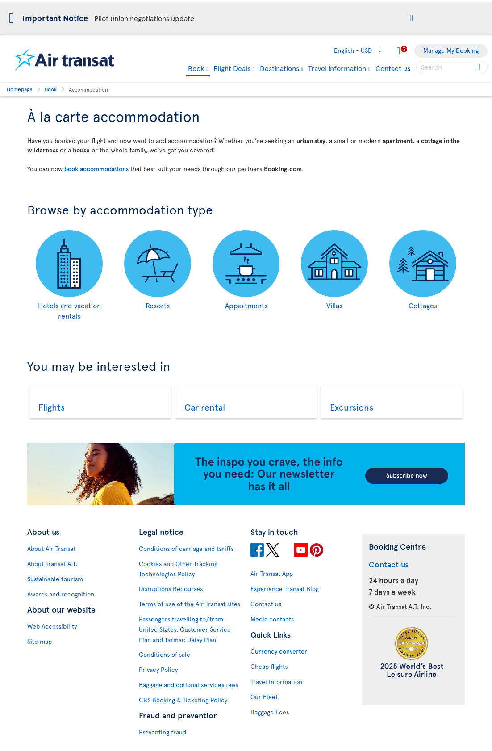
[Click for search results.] (480, 67)
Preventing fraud (162, 732)
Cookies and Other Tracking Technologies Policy (178, 568)
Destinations (279, 68)
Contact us (392, 68)
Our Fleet (264, 696)
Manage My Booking (451, 50)
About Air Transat (51, 548)
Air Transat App (271, 573)
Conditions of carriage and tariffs (186, 548)
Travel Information (276, 681)
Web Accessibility (52, 626)
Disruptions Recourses (171, 588)
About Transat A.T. (52, 563)
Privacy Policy (158, 669)
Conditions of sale (164, 654)
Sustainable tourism (55, 579)
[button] (411, 18)
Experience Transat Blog (284, 588)
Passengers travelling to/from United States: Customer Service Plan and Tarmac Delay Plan (185, 629)
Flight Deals (232, 68)
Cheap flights (269, 666)
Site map (39, 641)
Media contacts (272, 619)
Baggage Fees (269, 712)
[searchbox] (452, 67)
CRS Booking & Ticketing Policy (183, 700)
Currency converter (278, 651)
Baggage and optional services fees (188, 684)
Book (196, 68)
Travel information (337, 68)
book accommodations (96, 168)
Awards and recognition (60, 594)
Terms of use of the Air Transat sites (189, 604)
